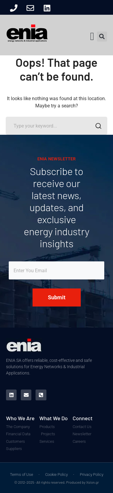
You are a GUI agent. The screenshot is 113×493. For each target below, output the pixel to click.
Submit (56, 297)
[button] (92, 36)
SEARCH (96, 126)
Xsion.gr (92, 482)
